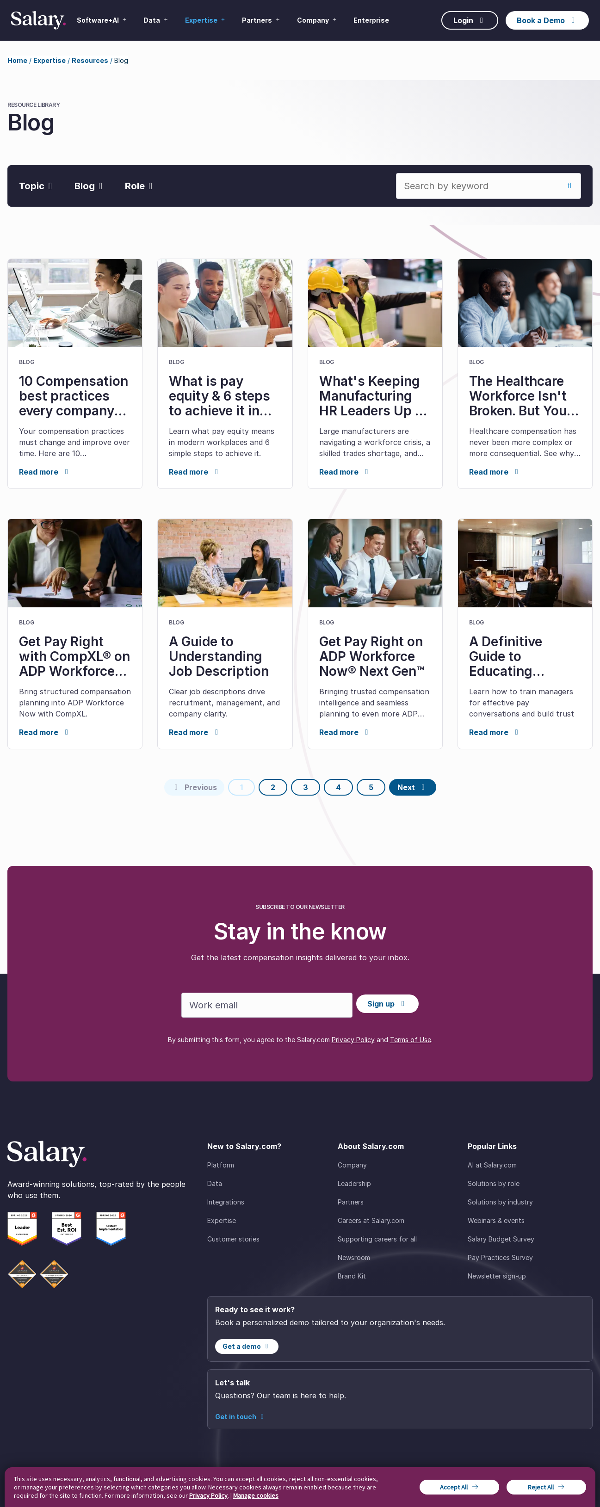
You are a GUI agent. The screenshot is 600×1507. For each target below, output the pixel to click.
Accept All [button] (454, 1487)
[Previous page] (194, 787)
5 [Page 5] (371, 787)
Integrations (225, 1202)
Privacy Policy (353, 1040)
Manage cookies (255, 1495)
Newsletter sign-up (497, 1276)
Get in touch (240, 1417)
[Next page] (412, 787)
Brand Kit (352, 1276)
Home (17, 60)
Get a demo (247, 1346)
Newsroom (354, 1257)
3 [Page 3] (305, 787)
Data (214, 1183)
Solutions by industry (500, 1202)
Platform (220, 1165)
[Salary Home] (38, 20)
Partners (351, 1202)
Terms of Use (410, 1040)
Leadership (354, 1183)
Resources (90, 60)
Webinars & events (496, 1220)
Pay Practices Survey (500, 1257)
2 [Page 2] (273, 787)
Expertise (49, 60)
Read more (45, 471)
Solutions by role (494, 1183)
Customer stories (233, 1239)
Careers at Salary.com (371, 1220)
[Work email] (267, 1005)
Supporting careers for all (377, 1239)
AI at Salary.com (492, 1165)
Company (352, 1165)
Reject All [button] (541, 1487)
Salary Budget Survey (501, 1239)
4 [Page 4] (338, 787)
